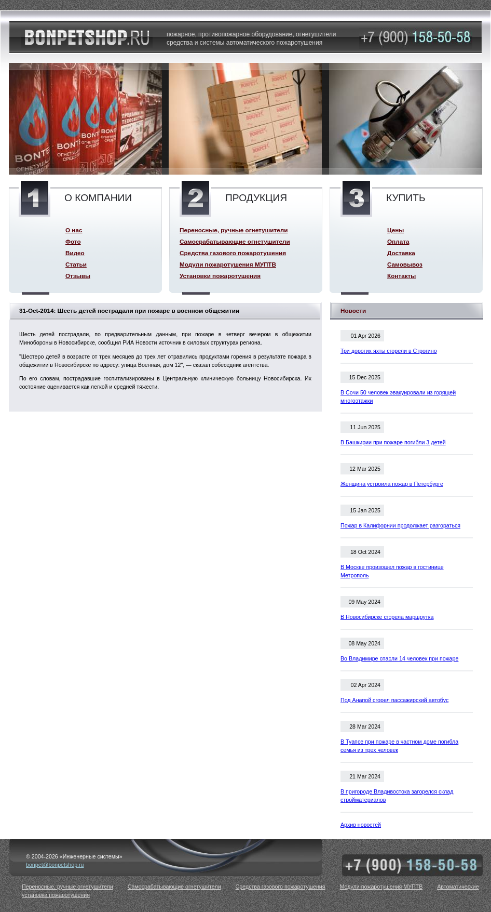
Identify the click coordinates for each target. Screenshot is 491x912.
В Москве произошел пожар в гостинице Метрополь (392, 571)
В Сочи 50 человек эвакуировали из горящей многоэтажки (398, 396)
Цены (395, 230)
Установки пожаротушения (220, 275)
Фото (73, 241)
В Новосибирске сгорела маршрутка (387, 617)
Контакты (401, 275)
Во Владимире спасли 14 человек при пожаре (399, 658)
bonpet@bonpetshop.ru (55, 865)
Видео (75, 252)
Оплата (398, 241)
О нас (73, 230)
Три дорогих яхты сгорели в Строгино (388, 351)
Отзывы (77, 275)
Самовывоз (404, 264)
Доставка (401, 252)
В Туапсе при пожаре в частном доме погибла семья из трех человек (399, 745)
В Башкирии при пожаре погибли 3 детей (393, 442)
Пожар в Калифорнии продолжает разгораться (400, 525)
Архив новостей (360, 825)
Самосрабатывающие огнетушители (235, 241)
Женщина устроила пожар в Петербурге (391, 484)
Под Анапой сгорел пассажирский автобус (394, 700)
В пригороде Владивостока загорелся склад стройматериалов (396, 795)
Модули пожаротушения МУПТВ (228, 264)
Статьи (76, 264)
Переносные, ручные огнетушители (234, 230)
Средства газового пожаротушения (233, 252)
